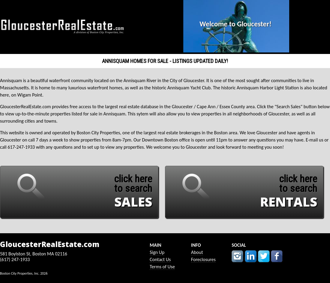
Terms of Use (162, 267)
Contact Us (160, 259)
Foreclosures (203, 259)
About (197, 252)
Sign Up (157, 252)
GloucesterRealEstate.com (49, 244)
